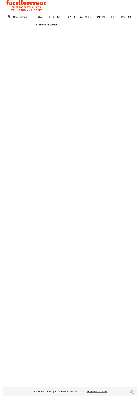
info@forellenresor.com (97, 391)
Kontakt (127, 17)
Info (114, 17)
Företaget (56, 17)
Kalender (85, 17)
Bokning (101, 17)
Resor (71, 17)
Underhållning (17, 16)
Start (41, 17)
